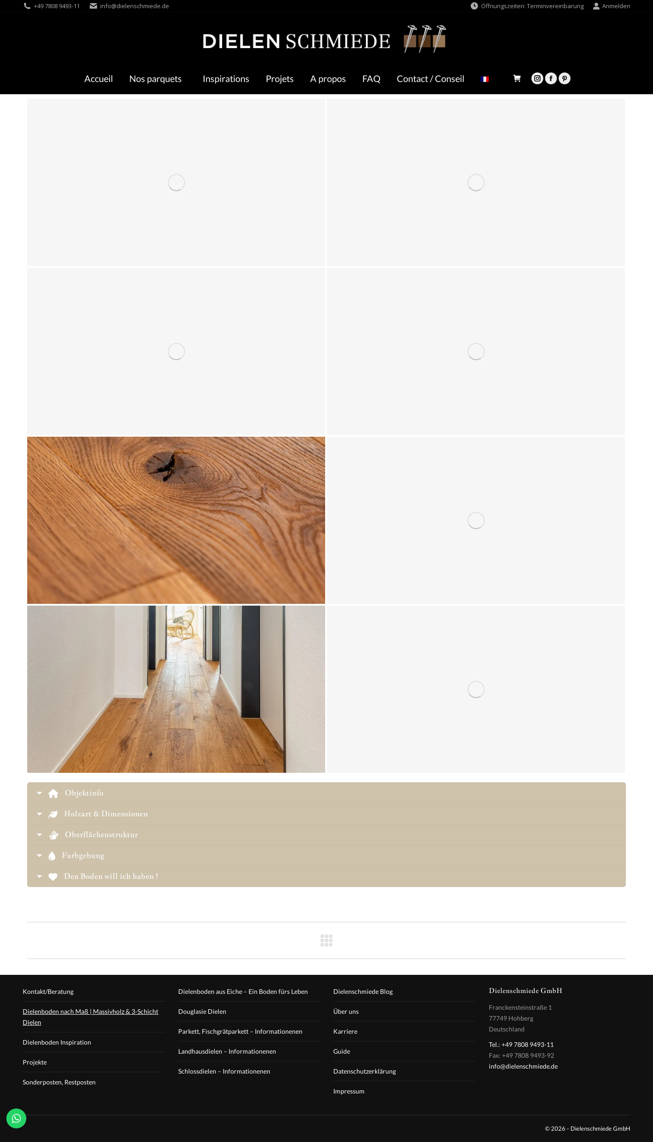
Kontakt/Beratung (48, 991)
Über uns (346, 1011)
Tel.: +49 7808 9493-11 (521, 1044)
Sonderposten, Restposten (59, 1082)
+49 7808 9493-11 (57, 6)
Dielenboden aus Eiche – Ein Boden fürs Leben (243, 991)
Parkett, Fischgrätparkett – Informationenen (240, 1031)
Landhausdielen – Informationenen (227, 1051)
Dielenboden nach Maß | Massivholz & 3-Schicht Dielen (90, 1016)
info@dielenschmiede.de (134, 6)
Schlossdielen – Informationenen (224, 1071)
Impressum (349, 1091)
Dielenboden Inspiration (57, 1042)
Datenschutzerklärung (364, 1071)
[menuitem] (487, 78)
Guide (341, 1051)
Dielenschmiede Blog (363, 991)
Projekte (35, 1062)
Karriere (345, 1031)
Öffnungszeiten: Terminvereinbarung (527, 6)
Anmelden (611, 6)
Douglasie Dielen (202, 1011)
